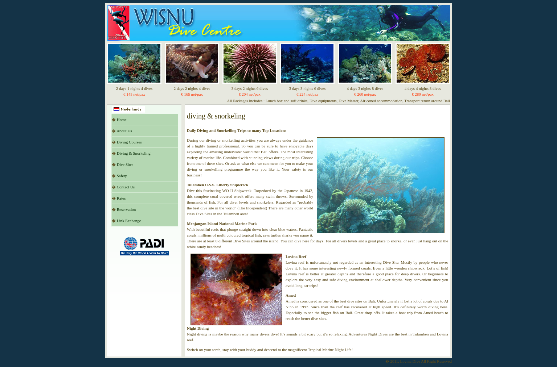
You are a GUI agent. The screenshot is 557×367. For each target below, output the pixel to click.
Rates (121, 198)
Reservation (126, 209)
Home (122, 119)
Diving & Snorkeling (134, 153)
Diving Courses (129, 142)
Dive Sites (125, 164)
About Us (124, 131)
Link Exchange (129, 220)
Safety (122, 176)
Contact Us (126, 187)
